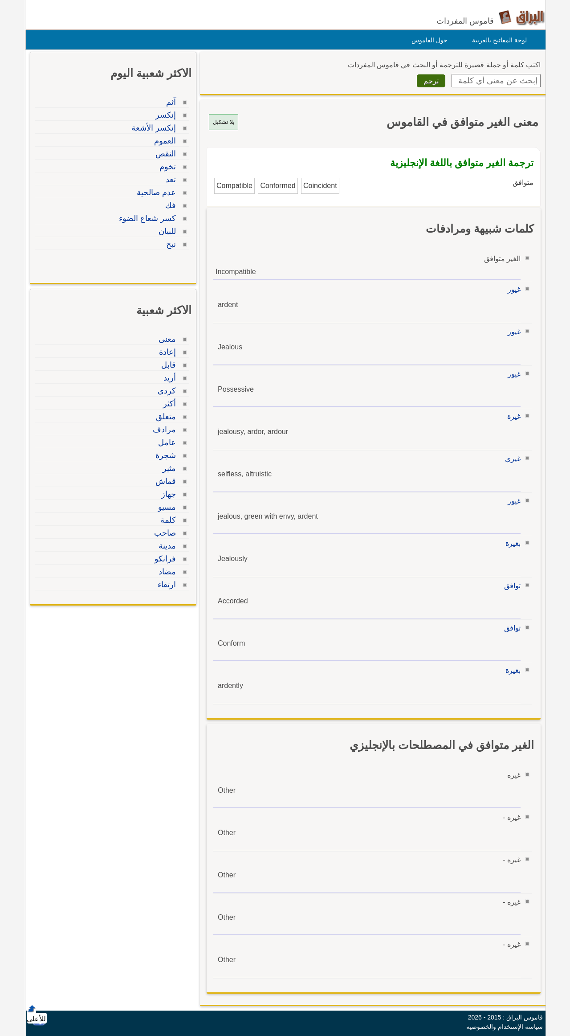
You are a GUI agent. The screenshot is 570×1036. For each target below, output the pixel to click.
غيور (511, 289)
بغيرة (510, 543)
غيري (510, 459)
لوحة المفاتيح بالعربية (497, 40)
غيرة (511, 416)
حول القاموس (427, 40)
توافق (510, 586)
